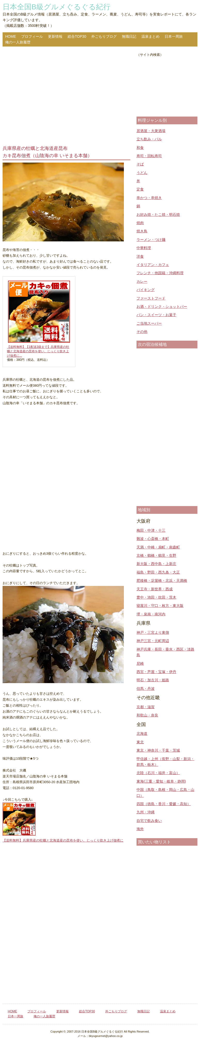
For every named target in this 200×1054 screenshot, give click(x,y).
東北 (140, 742)
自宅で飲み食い (149, 821)
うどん (142, 173)
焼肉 (140, 223)
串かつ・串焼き (149, 198)
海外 (140, 829)
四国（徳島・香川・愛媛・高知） (164, 804)
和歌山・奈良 (147, 715)
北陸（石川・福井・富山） (158, 773)
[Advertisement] (66, 96)
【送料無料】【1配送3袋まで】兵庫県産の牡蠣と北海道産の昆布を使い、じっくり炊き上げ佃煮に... (38, 351)
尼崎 (140, 663)
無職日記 (129, 36)
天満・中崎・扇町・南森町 (158, 547)
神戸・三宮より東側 (153, 632)
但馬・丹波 (146, 688)
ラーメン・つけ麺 (151, 240)
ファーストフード (151, 298)
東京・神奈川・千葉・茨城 (158, 750)
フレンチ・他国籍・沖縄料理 (160, 273)
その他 (142, 332)
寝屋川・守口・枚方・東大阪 (160, 606)
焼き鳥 (142, 231)
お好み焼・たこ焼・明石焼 (158, 214)
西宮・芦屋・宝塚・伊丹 (156, 672)
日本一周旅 (174, 36)
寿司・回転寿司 (149, 156)
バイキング (146, 290)
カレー (142, 281)
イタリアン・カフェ (153, 265)
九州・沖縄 (146, 812)
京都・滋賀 (146, 707)
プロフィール (32, 36)
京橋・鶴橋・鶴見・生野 (156, 555)
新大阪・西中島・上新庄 (156, 564)
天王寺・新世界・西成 (155, 589)
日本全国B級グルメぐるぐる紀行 (56, 7)
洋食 (140, 256)
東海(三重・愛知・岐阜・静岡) (161, 781)
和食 (140, 148)
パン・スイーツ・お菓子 (156, 315)
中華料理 (144, 248)
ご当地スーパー (149, 323)
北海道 (142, 733)
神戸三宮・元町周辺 (153, 641)
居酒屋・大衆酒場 (151, 131)
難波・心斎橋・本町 (153, 539)
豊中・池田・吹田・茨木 (156, 597)
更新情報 (55, 36)
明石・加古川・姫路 (153, 680)
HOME (10, 36)
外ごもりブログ (104, 36)
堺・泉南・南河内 (151, 614)
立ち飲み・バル (149, 139)
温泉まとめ (150, 36)
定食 (140, 189)
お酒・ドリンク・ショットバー (162, 306)
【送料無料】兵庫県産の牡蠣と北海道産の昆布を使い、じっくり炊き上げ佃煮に (63, 840)
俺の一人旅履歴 (17, 42)
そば (140, 164)
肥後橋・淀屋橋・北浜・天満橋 (162, 580)
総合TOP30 (77, 36)
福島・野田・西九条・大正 (158, 572)
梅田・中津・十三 (151, 530)
